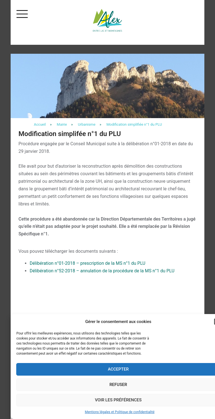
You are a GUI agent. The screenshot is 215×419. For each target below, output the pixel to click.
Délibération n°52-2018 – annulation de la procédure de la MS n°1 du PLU (102, 270)
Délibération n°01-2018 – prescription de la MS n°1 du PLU (87, 263)
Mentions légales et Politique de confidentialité (120, 412)
